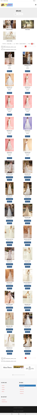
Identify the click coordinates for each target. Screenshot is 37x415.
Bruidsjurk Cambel (9, 326)
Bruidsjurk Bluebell (9, 304)
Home (2, 0)
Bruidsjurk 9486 (27, 152)
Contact (3, 387)
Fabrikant (17, 43)
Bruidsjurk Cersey (27, 326)
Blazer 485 (9, 65)
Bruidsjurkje (3, 399)
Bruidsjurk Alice (27, 195)
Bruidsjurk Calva (27, 304)
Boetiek (3, 385)
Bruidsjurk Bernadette (28, 282)
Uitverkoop (21, 393)
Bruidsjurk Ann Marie (27, 239)
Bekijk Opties (9, 114)
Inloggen (3, 389)
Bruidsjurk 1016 (27, 87)
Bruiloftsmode (22, 385)
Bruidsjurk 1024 (9, 130)
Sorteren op (4, 43)
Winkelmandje (5, 0)
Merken (3, 391)
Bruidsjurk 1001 (9, 87)
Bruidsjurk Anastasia (9, 239)
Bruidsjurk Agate (28, 174)
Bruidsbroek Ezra (28, 65)
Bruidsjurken (27, 29)
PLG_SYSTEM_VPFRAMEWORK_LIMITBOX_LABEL (8, 358)
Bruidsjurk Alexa (9, 195)
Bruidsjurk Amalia (9, 217)
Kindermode (22, 391)
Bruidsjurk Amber (28, 217)
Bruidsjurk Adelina (9, 174)
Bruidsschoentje (4, 401)
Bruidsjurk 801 (9, 152)
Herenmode (22, 389)
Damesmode (22, 387)
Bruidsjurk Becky (9, 282)
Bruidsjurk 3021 (27, 130)
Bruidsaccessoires (9, 29)
